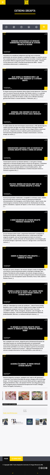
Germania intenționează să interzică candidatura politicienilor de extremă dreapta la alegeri (25, 43)
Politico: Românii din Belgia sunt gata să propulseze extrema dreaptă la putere (25, 185)
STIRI (4, 34)
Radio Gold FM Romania (10, 413)
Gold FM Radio (7, 51)
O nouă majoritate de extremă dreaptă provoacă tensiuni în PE (25, 221)
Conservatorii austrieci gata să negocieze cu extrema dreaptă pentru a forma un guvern (25, 149)
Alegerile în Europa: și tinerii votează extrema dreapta (25, 365)
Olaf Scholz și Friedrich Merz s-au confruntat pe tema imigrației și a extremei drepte (25, 79)
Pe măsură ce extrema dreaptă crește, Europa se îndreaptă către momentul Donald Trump (25, 329)
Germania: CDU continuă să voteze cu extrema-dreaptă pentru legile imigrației (25, 113)
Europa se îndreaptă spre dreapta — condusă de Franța (25, 257)
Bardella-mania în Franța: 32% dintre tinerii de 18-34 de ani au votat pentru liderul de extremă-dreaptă (25, 293)
